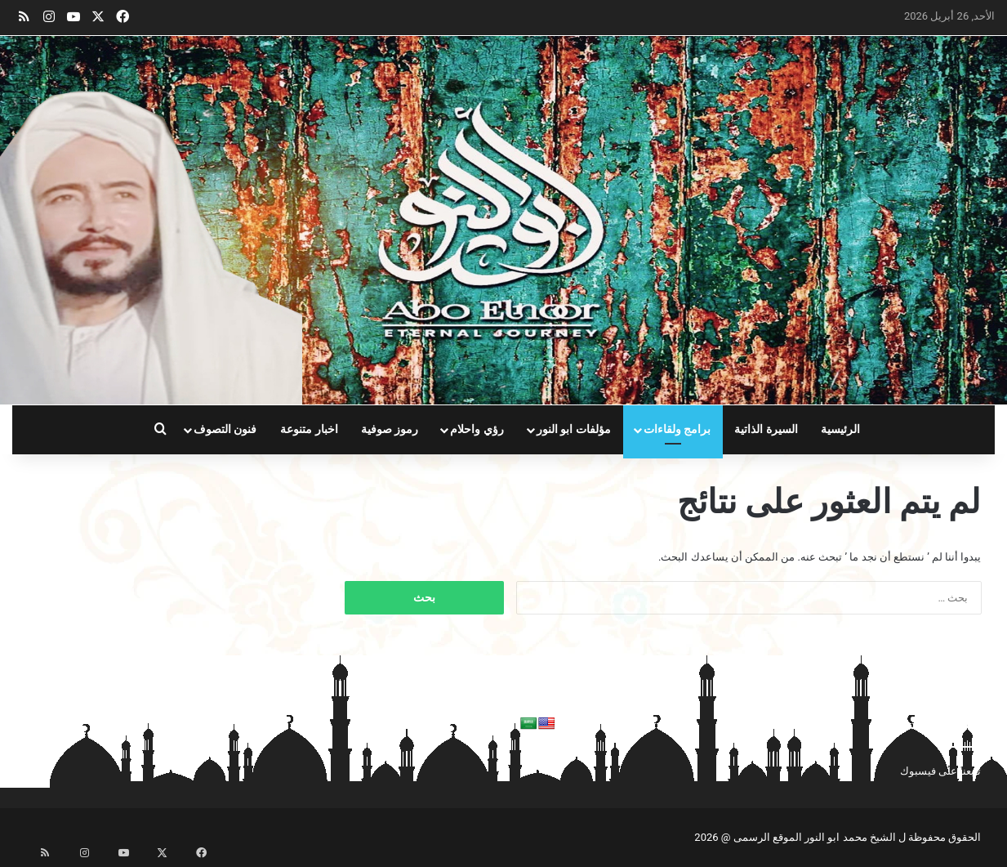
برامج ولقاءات (677, 429)
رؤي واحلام (477, 429)
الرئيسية (840, 429)
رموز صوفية (390, 429)
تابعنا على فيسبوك (940, 771)
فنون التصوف (225, 429)
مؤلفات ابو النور (574, 429)
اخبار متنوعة (309, 429)
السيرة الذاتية (766, 429)
